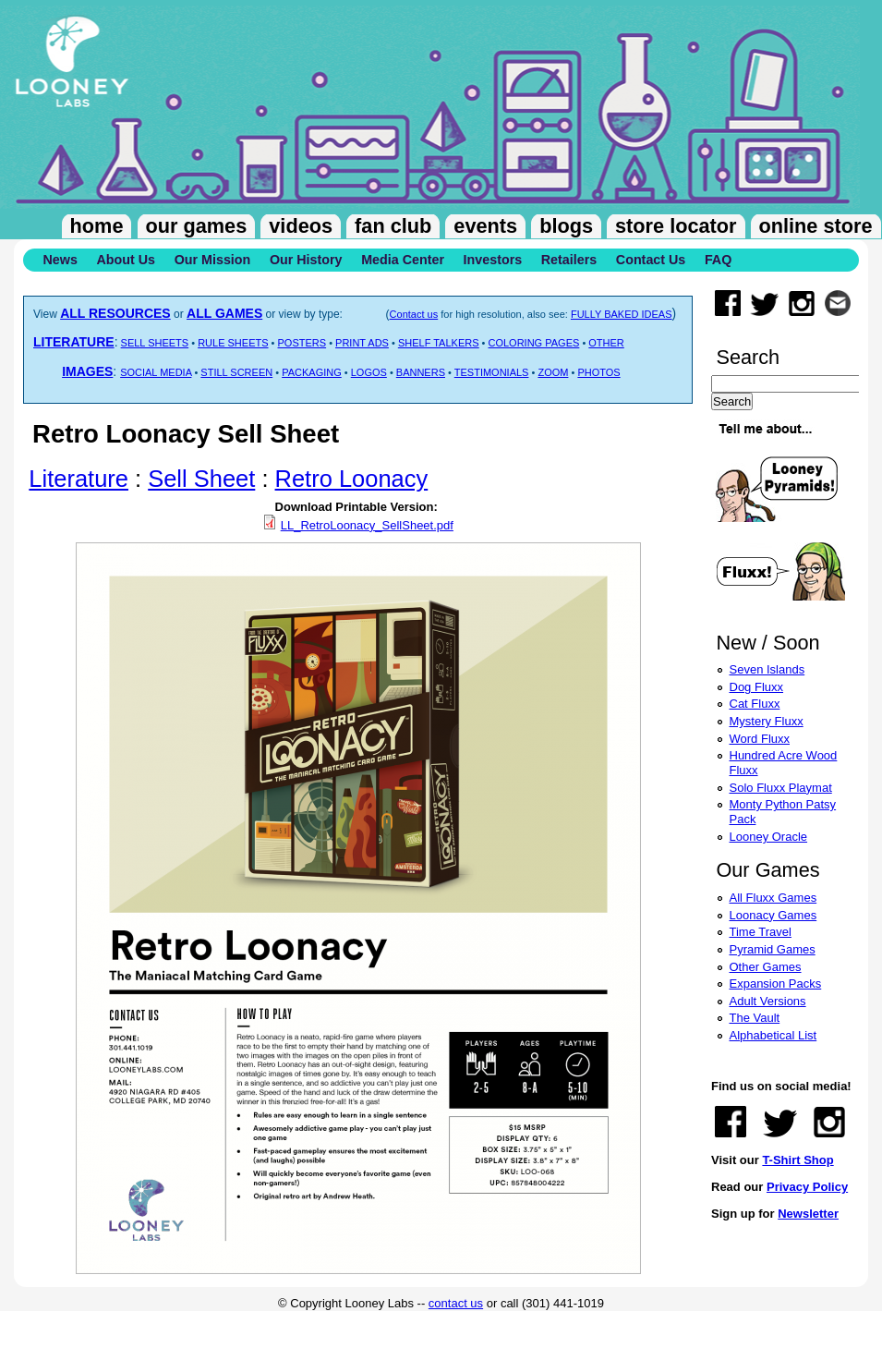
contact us (456, 1303)
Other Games (766, 967)
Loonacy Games (773, 915)
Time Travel (760, 932)
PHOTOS (598, 372)
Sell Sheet (201, 479)
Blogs (566, 225)
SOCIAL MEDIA (155, 372)
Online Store (816, 225)
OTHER (606, 342)
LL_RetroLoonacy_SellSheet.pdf (367, 525)
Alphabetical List (773, 1035)
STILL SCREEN (236, 372)
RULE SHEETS (233, 342)
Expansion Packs (776, 983)
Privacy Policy (807, 1187)
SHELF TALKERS (438, 342)
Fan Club (393, 225)
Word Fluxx (760, 739)
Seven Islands (767, 669)
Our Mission (213, 259)
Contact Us (650, 259)
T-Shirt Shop (797, 1160)
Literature (78, 479)
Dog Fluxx (757, 687)
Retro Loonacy (352, 479)
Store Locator (675, 225)
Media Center (402, 259)
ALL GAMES (224, 313)
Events (485, 225)
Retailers (569, 259)
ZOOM (553, 372)
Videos (300, 225)
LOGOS (369, 372)
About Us (125, 259)
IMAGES (87, 371)
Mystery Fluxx (766, 721)
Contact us (414, 314)
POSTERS (302, 342)
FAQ (718, 259)
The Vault (755, 1018)
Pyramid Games (773, 949)
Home (97, 225)
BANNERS (420, 372)
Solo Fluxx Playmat (781, 788)
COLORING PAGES (534, 342)
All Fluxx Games (773, 898)
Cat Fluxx (755, 703)
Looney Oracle (769, 837)
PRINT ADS (362, 342)
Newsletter (808, 1213)
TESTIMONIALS (491, 372)
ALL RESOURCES (115, 313)
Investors (493, 259)
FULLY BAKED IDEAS (621, 314)
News (60, 259)
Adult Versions (768, 1001)
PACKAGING (312, 372)
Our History (306, 259)
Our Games (197, 225)
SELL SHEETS (155, 342)
